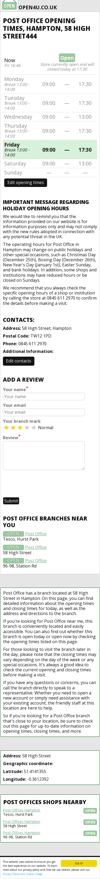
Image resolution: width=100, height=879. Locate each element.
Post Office (36, 533)
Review (12, 437)
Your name (15, 389)
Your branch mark (22, 421)
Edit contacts (18, 361)
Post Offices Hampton (21, 810)
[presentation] (43, 484)
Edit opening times (25, 182)
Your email (14, 405)
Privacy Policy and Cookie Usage (22, 874)
